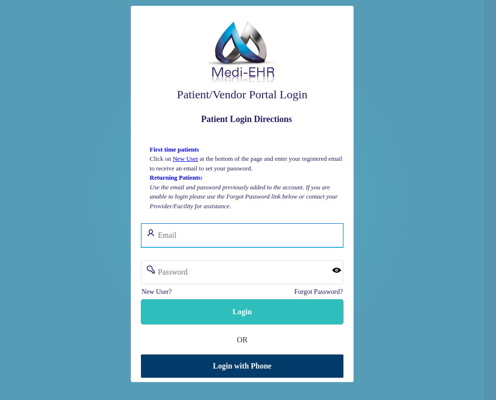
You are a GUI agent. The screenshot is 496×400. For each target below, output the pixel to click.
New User (185, 158)
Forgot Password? (318, 291)
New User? (156, 291)
